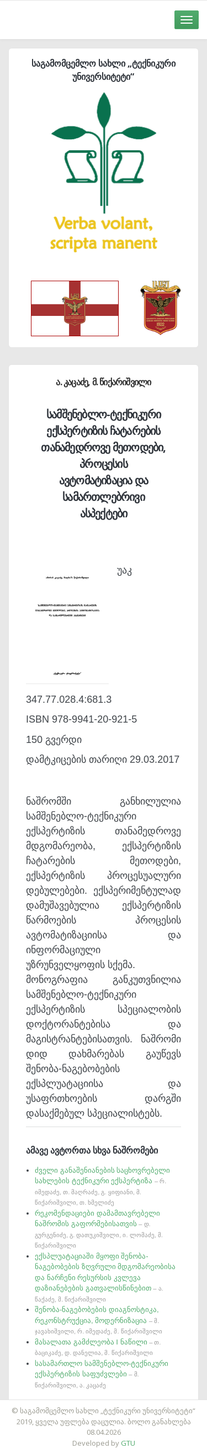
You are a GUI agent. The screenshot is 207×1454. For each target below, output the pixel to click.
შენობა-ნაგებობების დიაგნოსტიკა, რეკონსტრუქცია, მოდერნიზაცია (98, 1320)
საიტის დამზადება (136, 1405)
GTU (128, 1443)
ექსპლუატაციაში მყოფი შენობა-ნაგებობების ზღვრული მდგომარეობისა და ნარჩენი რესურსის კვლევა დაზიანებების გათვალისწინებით (105, 1277)
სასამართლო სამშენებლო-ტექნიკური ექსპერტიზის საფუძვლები (101, 1374)
